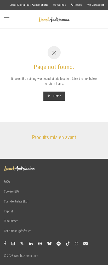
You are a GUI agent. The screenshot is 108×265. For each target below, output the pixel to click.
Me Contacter (95, 5)
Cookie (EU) (11, 191)
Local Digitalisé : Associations (29, 5)
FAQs (7, 181)
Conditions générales (17, 231)
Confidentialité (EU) (16, 201)
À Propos (76, 5)
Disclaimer (11, 221)
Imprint (8, 211)
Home (54, 96)
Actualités (59, 5)
